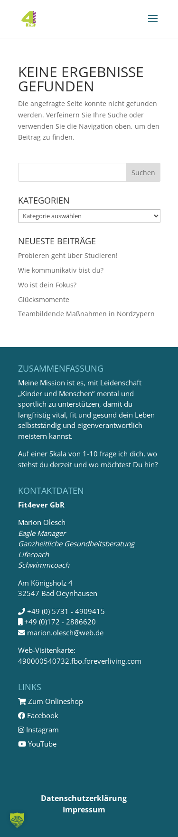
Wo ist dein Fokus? (47, 284)
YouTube (37, 743)
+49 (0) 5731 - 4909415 (66, 611)
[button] (17, 820)
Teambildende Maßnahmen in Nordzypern (86, 313)
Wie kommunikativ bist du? (60, 270)
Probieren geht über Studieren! (68, 255)
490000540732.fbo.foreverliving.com (79, 661)
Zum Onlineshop (50, 701)
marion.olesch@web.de (65, 632)
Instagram (38, 729)
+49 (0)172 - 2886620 (60, 621)
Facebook (38, 715)
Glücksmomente (43, 299)
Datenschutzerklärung (84, 798)
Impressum (84, 809)
